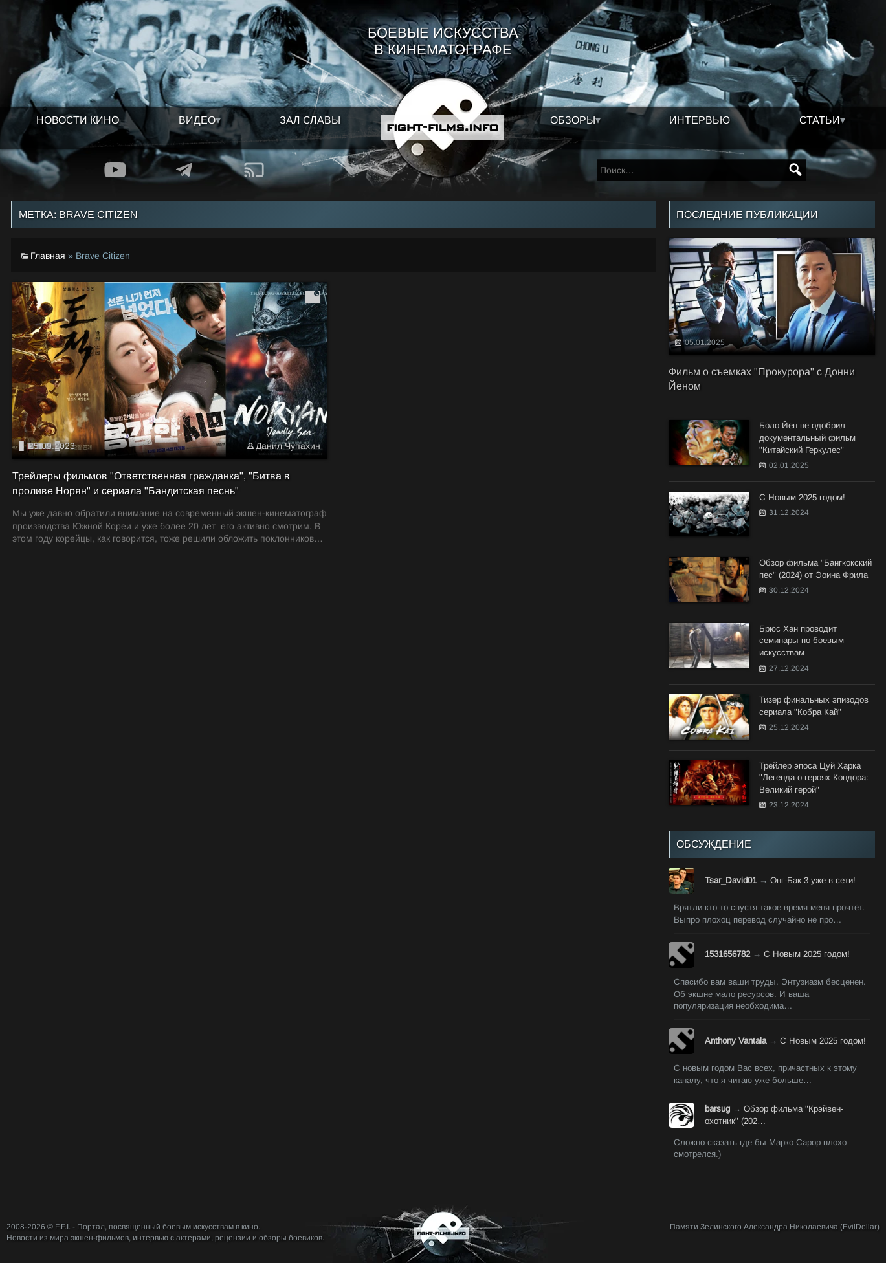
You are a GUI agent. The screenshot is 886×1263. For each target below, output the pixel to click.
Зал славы (310, 120)
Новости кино (77, 120)
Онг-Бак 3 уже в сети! (813, 880)
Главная (47, 255)
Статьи (819, 120)
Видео (197, 120)
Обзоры (572, 120)
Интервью (699, 120)
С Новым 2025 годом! (807, 954)
